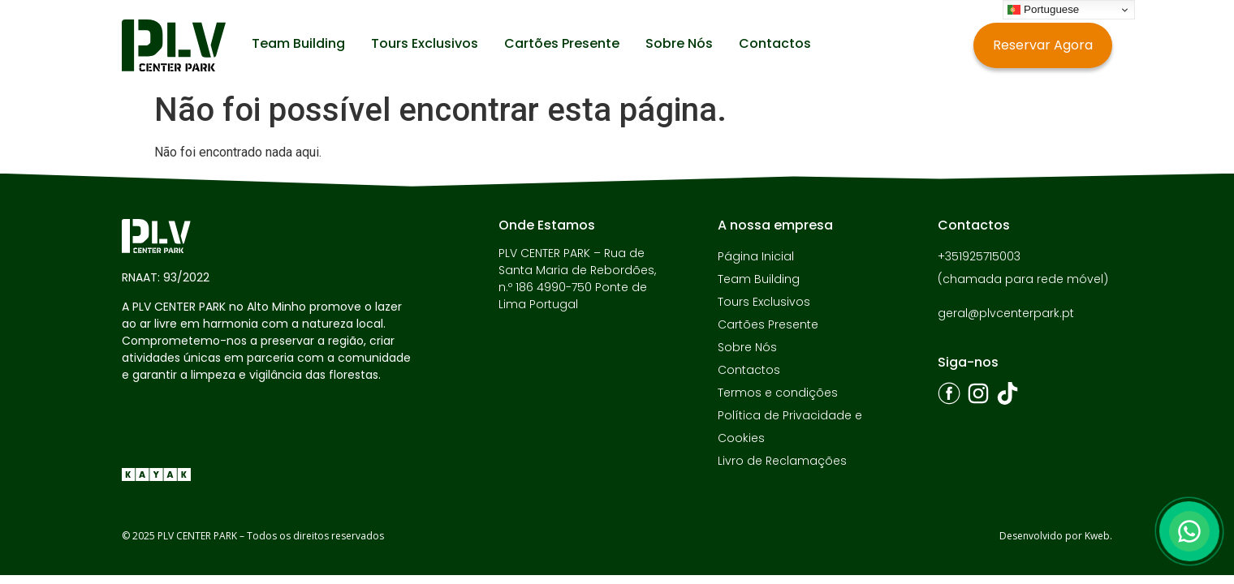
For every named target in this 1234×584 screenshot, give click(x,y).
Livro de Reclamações (782, 461)
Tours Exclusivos (424, 43)
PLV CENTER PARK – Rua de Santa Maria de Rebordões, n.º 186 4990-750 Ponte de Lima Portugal (577, 278)
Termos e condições (778, 392)
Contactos (775, 43)
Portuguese (1043, 9)
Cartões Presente (561, 43)
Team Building (298, 43)
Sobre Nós (679, 43)
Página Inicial (756, 256)
